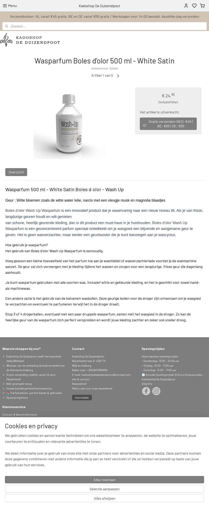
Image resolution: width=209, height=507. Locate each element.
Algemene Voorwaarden (16, 428)
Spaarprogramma (13, 423)
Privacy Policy (10, 432)
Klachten (7, 437)
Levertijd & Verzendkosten (18, 419)
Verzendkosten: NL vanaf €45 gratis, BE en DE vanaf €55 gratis (59, 16)
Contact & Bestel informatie (19, 414)
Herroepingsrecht (13, 442)
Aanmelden (82, 397)
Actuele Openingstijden (160, 374)
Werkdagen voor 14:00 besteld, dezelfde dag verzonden (155, 16)
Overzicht (16, 172)
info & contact (81, 379)
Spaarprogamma (17, 397)
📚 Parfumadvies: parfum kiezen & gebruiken (34, 393)
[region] (77, 484)
